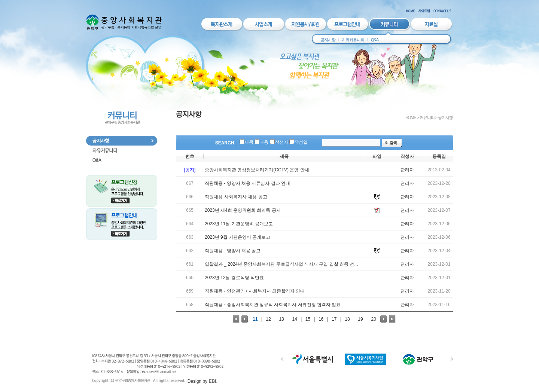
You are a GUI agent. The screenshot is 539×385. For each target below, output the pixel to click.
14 (294, 319)
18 (347, 319)
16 (321, 319)
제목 (248, 142)
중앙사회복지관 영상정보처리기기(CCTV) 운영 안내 (257, 169)
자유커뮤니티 (353, 39)
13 (281, 319)
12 (268, 319)
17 (334, 319)
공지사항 (327, 39)
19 (360, 319)
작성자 (281, 142)
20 (373, 319)
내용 (263, 142)
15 (307, 319)
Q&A (374, 39)
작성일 (301, 142)
